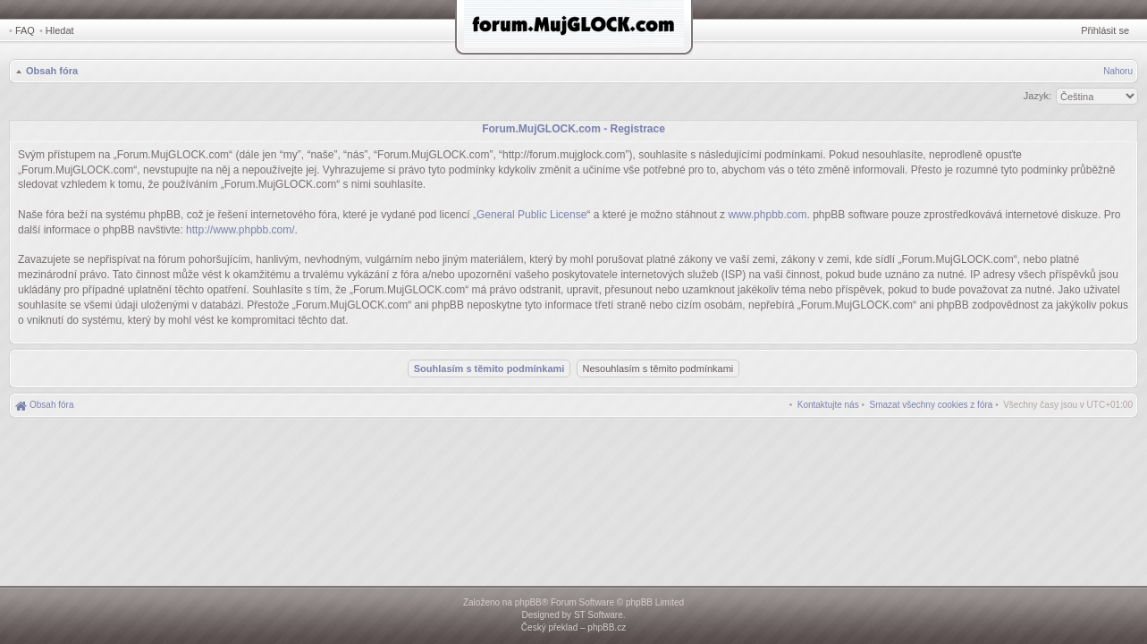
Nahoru (1118, 71)
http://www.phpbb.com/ (240, 230)
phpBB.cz (606, 627)
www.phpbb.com (767, 214)
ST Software (598, 615)
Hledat (60, 30)
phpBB (528, 602)
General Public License (531, 214)
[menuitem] (931, 405)
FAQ (25, 30)
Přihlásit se (1105, 30)
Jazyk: (1037, 95)
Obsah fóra (52, 70)
